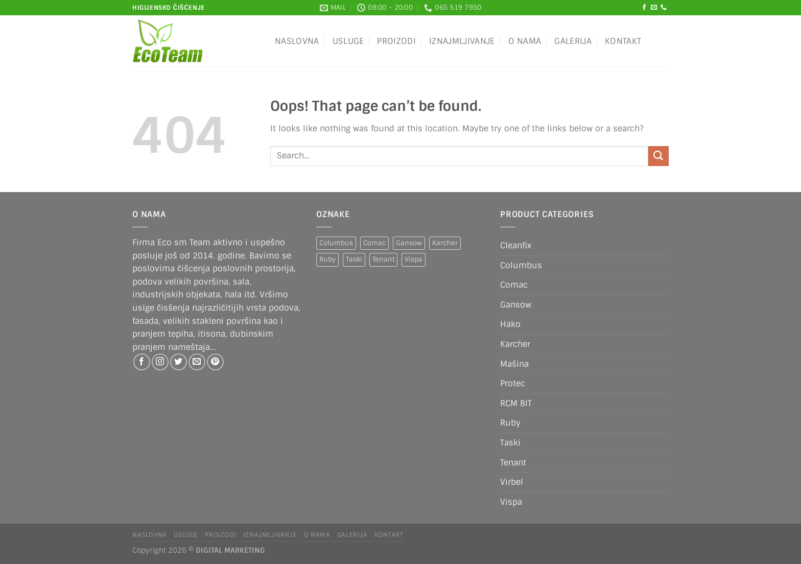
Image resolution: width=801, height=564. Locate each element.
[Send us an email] (654, 7)
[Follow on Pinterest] (215, 362)
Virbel (511, 482)
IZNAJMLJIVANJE (461, 41)
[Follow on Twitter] (178, 362)
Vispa (511, 502)
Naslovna (297, 41)
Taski (510, 442)
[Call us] (664, 7)
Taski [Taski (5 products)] (354, 259)
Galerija (573, 41)
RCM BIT (516, 403)
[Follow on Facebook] (644, 7)
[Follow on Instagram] (160, 362)
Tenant (513, 462)
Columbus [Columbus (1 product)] (336, 243)
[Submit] (658, 156)
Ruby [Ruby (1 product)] (327, 259)
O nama (524, 41)
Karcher (515, 344)
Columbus (521, 265)
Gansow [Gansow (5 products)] (409, 243)
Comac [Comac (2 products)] (374, 243)
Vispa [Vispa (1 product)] (413, 259)
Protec (512, 383)
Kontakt (623, 41)
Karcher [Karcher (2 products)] (445, 243)
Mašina (514, 364)
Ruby (510, 422)
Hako (510, 324)
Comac (514, 284)
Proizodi (396, 41)
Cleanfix (515, 245)
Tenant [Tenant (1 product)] (383, 259)
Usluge (348, 41)
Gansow (515, 304)
